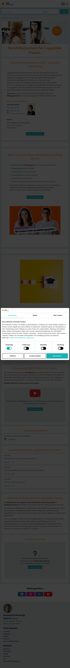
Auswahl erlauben (35, 356)
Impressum (30, 337)
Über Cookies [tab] (57, 315)
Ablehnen (13, 356)
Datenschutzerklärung (17, 337)
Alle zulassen (57, 356)
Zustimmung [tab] (12, 315)
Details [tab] (35, 315)
